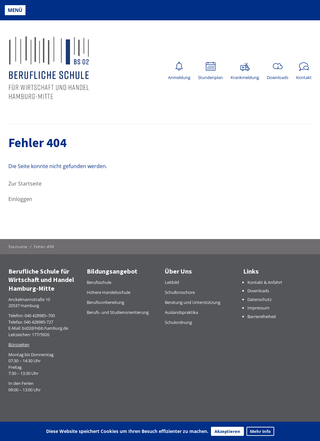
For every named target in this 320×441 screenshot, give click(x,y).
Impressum (258, 308)
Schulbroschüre (180, 292)
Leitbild (172, 282)
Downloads (258, 291)
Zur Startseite (25, 183)
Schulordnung (178, 322)
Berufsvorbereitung (105, 302)
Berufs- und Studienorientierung (118, 312)
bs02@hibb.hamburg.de (45, 328)
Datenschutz (259, 299)
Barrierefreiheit (261, 316)
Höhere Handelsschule (108, 292)
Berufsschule (99, 282)
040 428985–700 (40, 315)
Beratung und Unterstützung (192, 302)
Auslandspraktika (181, 312)
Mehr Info (260, 431)
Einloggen (20, 199)
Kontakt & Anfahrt (264, 282)
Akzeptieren (227, 431)
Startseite (18, 246)
